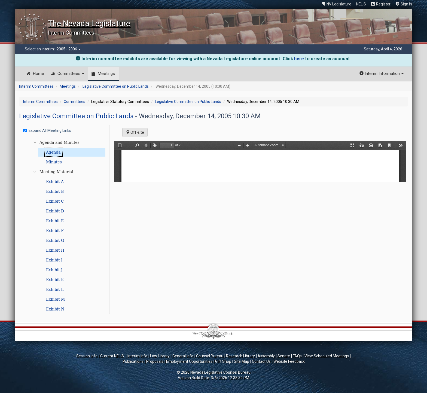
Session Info (86, 356)
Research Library (240, 356)
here (299, 58)
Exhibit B (55, 191)
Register (383, 4)
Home (38, 73)
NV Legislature (339, 4)
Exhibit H (55, 250)
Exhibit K (55, 280)
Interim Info (137, 356)
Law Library (160, 356)
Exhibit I (54, 260)
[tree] (65, 226)
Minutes (54, 162)
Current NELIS (112, 356)
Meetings (106, 73)
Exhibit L (54, 289)
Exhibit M (55, 299)
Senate (283, 356)
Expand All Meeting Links (47, 130)
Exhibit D (55, 211)
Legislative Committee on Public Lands (116, 86)
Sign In (406, 4)
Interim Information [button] (381, 73)
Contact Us (261, 361)
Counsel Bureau (209, 356)
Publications (133, 361)
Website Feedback (289, 361)
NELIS (361, 4)
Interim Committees (36, 86)
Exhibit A (55, 181)
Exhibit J (54, 270)
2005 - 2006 (69, 49)
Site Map (241, 361)
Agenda (53, 152)
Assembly (266, 356)
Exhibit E (55, 221)
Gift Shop (223, 361)
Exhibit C (55, 201)
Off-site (135, 132)
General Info (182, 356)
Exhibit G (55, 240)
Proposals (154, 361)
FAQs (297, 356)
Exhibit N (55, 309)
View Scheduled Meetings (326, 356)
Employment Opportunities (189, 361)
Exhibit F (55, 231)
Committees (70, 73)
